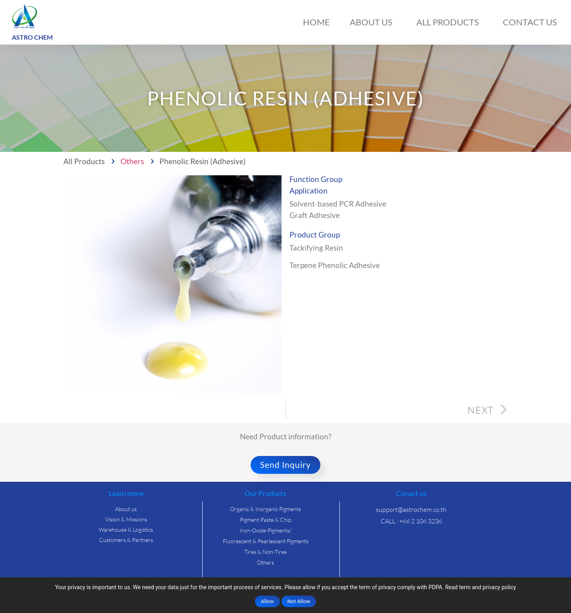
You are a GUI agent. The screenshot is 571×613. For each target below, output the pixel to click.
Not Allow (298, 601)
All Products (449, 22)
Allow (267, 601)
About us (373, 22)
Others (132, 161)
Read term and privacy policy (480, 587)
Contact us (530, 22)
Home (316, 22)
